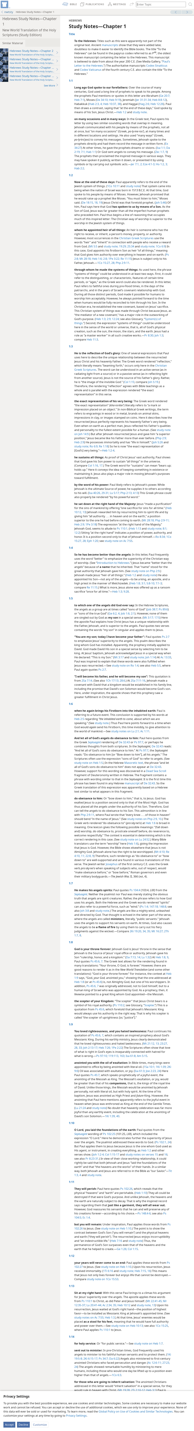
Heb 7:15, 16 (142, 1271)
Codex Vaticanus (90, 70)
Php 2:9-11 (122, 263)
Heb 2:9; (79, 524)
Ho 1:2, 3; (161, 164)
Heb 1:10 (141, 1193)
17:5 (157, 617)
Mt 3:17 (119, 657)
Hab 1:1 (90, 152)
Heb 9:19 (114, 100)
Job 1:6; (125, 613)
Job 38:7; (152, 609)
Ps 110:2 (119, 1005)
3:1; (143, 583)
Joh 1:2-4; (98, 1154)
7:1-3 (158, 583)
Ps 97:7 (138, 742)
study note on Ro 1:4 (125, 665)
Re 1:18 (103, 446)
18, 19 (98, 202)
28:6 (122, 680)
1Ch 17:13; (112, 680)
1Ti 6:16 (108, 1271)
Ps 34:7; (103, 1358)
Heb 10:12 (123, 1305)
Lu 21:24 (80, 1108)
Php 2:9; (161, 438)
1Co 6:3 (116, 1375)
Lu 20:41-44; (94, 1305)
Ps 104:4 (135, 890)
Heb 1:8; (135, 583)
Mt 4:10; (160, 852)
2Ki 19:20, (136, 931)
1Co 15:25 (161, 1326)
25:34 (130, 246)
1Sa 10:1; (149, 1067)
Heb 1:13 (135, 528)
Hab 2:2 (79, 168)
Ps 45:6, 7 (96, 961)
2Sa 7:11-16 (138, 680)
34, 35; (146, 931)
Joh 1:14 (150, 657)
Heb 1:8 (79, 982)
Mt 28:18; (85, 259)
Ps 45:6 (97, 982)
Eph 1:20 (92, 541)
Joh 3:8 (84, 911)
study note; (111, 246)
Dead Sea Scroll (156, 771)
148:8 (162, 906)
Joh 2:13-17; (90, 1048)
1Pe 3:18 (90, 524)
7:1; (82, 152)
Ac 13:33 (165, 657)
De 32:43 (124, 742)
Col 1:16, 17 (95, 465)
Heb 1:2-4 (108, 450)
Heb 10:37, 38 (112, 104)
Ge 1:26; (122, 1249)
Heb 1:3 (109, 1317)
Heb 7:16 (116, 1241)
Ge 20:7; (165, 96)
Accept (9, 1425)
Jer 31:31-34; (144, 100)
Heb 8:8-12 (159, 100)
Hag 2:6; (144, 104)
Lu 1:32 (146, 957)
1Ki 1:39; (160, 1067)
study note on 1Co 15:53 (102, 1279)
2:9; (108, 319)
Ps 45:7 (95, 1075)
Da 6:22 (114, 1358)
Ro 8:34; (160, 537)
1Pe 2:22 (116, 1048)
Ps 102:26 (126, 1189)
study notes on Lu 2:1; (125, 731)
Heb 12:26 (156, 104)
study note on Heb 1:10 (116, 1228)
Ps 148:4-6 (144, 1213)
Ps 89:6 (163, 609)
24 (169, 1142)
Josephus (112, 864)
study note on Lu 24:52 (135, 839)
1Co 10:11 (113, 186)
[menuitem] (5, 4)
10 (159, 819)
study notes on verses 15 (142, 1154)
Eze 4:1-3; (148, 164)
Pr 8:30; (149, 335)
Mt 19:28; (124, 1390)
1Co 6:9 (160, 246)
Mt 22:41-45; (154, 1301)
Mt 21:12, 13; (151, 1043)
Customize (40, 1425)
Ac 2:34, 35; (109, 1305)
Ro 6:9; (94, 446)
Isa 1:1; (161, 148)
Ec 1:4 (86, 1217)
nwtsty (7, 12)
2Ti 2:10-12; (138, 1390)
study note (140, 112)
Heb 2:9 (79, 442)
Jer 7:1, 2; (136, 164)
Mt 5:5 (93, 246)
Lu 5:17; (114, 493)
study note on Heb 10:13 (127, 1326)
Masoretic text (133, 763)
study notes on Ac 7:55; (89, 1317)
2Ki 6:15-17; (90, 1358)
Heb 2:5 (79, 719)
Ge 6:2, (113, 613)
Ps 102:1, (161, 1142)
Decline (23, 1425)
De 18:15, (88, 202)
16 (165, 1154)
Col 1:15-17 (111, 1154)
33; (80, 1048)
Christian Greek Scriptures (136, 238)
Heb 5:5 (156, 665)
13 (153, 1305)
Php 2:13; (126, 493)
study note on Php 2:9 (145, 571)
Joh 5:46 (161, 202)
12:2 (77, 533)
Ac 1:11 (144, 731)
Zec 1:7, (160, 152)
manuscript (132, 783)
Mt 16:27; (157, 931)
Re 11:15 (125, 259)
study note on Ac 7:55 (118, 541)
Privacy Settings (76, 1415)
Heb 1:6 (150, 823)
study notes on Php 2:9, (142, 819)
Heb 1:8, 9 (162, 957)
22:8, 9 (89, 856)
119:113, (113, 1056)
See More (51, 85)
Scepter (149, 1005)
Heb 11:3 (92, 339)
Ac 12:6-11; (155, 1363)
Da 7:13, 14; (133, 957)
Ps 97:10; (102, 1056)
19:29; (123, 246)
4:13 (135, 493)
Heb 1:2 (121, 112)
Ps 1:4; (145, 906)
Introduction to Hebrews (113, 563)
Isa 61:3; (140, 1071)
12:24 (115, 319)
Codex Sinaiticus (156, 65)
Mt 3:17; (148, 617)
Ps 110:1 (122, 528)
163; (122, 1056)
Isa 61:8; (130, 1056)
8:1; (165, 528)
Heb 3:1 (151, 1390)
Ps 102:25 (109, 1134)
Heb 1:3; (101, 319)
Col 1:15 (129, 382)
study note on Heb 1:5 (88, 763)
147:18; (154, 906)
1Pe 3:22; (114, 259)
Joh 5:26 (158, 442)
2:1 (132, 613)
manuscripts (110, 45)
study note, (144, 1305)
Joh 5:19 (153, 382)
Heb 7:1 (79, 100)
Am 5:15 (141, 1056)
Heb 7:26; (104, 1048)
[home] (5, 4)
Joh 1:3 (158, 335)
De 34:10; (102, 100)
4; (118, 613)
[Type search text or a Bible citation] (159, 4)
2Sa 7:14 (87, 680)
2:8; (105, 259)
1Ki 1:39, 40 (112, 1116)
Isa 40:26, (95, 493)
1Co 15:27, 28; (106, 263)
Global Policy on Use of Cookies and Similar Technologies (136, 1411)
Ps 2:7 (165, 637)
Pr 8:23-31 (91, 1158)
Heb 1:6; (97, 259)
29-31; (105, 493)
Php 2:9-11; (161, 520)
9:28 (126, 591)
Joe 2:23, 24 (152, 1071)
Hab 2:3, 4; (96, 104)
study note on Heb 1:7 (148, 1343)
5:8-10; (150, 583)
